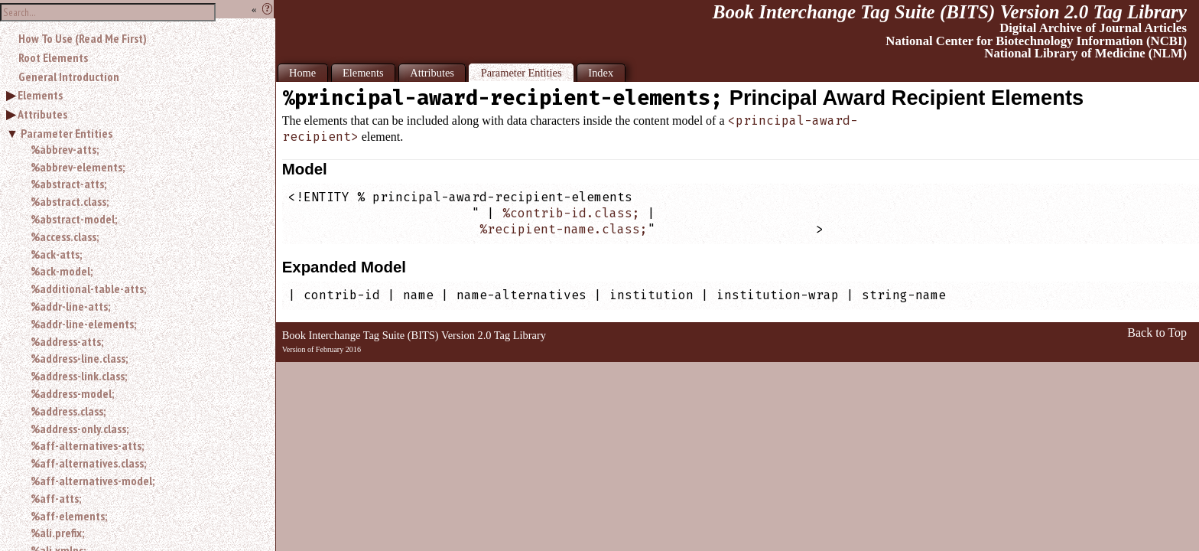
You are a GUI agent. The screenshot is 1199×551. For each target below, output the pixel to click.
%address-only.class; (79, 428)
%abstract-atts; (68, 183)
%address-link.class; (79, 375)
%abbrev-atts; (65, 149)
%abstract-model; (74, 219)
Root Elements (53, 57)
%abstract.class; (70, 201)
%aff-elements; (69, 515)
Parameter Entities (66, 133)
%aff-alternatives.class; (88, 463)
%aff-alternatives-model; (92, 480)
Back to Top (1157, 332)
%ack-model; (62, 271)
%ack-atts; (56, 254)
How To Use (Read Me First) (82, 38)
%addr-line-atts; (70, 306)
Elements (40, 95)
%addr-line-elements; (83, 323)
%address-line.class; (79, 358)
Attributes (42, 114)
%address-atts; (67, 341)
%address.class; (68, 411)
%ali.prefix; (57, 532)
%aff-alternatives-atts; (87, 445)
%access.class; (65, 236)
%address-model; (72, 393)
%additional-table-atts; (88, 288)
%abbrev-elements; (78, 166)
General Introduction (68, 76)
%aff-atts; (56, 498)
